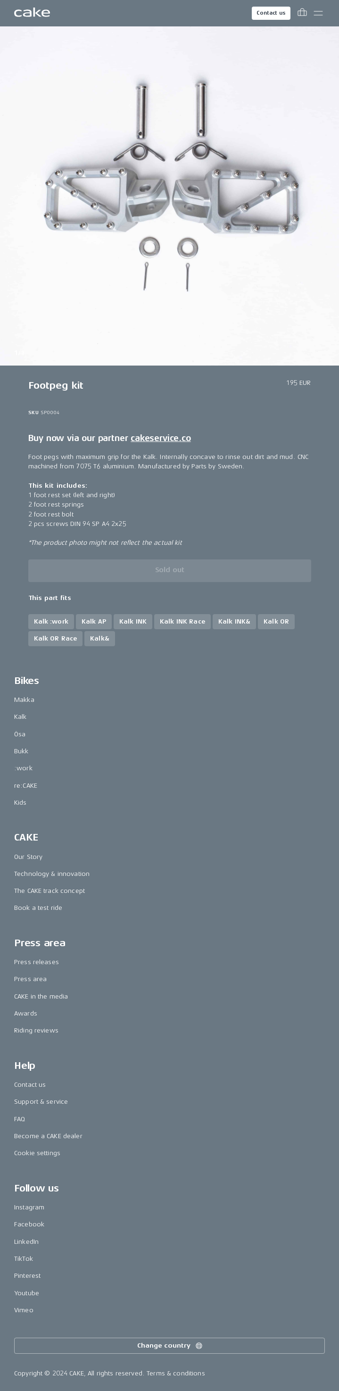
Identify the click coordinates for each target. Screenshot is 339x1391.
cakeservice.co (160, 438)
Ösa (19, 734)
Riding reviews (36, 1030)
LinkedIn (26, 1241)
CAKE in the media (41, 996)
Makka (24, 699)
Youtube (26, 1293)
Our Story (28, 856)
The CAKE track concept (49, 890)
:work (23, 768)
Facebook (29, 1224)
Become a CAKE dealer (48, 1136)
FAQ (19, 1119)
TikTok (23, 1258)
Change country (170, 1345)
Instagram (29, 1207)
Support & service (41, 1101)
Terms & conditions (176, 1373)
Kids (20, 802)
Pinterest (27, 1275)
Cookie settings (37, 1153)
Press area (30, 979)
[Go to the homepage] (32, 13)
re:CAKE (25, 785)
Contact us (271, 13)
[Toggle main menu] (318, 13)
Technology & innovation (52, 873)
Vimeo (23, 1310)
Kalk (20, 716)
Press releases (36, 962)
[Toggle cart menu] (302, 13)
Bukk (21, 751)
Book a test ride (38, 907)
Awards (25, 1013)
